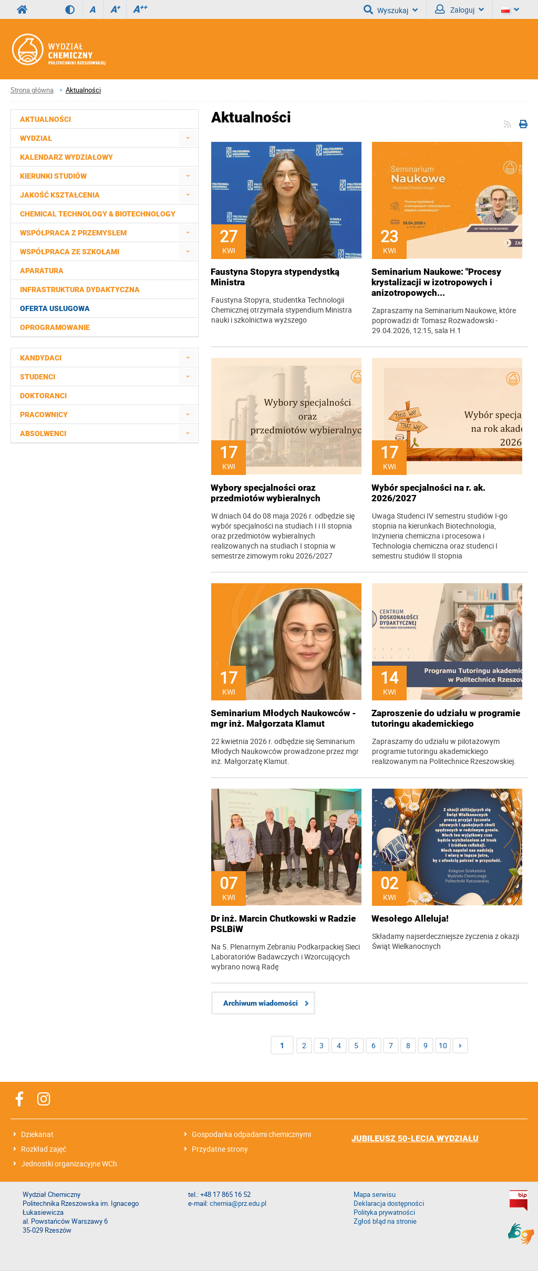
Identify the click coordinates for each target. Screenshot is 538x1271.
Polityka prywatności (384, 1212)
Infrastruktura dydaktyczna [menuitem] (80, 289)
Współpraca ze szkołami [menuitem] (69, 251)
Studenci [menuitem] (37, 377)
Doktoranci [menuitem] (43, 395)
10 (443, 1045)
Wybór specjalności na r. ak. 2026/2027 (428, 492)
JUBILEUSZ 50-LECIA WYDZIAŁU (415, 1138)
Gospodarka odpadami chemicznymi (251, 1134)
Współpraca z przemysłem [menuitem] (73, 233)
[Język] (510, 9)
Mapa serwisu (375, 1194)
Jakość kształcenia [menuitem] (60, 195)
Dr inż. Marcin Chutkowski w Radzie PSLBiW (283, 923)
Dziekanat (37, 1134)
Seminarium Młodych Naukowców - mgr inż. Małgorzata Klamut (283, 718)
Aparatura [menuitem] (42, 270)
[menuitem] (188, 138)
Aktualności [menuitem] (45, 119)
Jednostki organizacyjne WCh (69, 1164)
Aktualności (83, 90)
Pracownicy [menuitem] (44, 414)
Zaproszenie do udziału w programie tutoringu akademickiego (445, 718)
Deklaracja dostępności (389, 1203)
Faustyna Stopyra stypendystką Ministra (275, 276)
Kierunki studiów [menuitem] (53, 176)
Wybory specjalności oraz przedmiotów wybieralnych (265, 492)
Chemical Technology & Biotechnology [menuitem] (97, 214)
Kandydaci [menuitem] (40, 358)
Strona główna (32, 90)
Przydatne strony (220, 1149)
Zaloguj (459, 9)
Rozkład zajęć (43, 1149)
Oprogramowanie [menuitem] (55, 327)
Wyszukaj (391, 9)
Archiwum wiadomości (260, 1003)
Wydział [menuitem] (36, 138)
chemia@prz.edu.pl (238, 1203)
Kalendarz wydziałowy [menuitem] (66, 157)
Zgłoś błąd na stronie (385, 1221)
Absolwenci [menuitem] (43, 433)
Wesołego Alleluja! (410, 918)
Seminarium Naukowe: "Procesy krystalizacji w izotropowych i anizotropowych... (436, 282)
